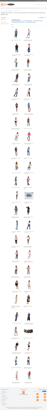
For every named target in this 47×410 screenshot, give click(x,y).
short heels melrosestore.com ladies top (27, 21)
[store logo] (8, 5)
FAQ (41, 0)
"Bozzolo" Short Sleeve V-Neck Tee (28, 129)
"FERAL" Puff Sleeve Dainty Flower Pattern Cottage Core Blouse (16, 383)
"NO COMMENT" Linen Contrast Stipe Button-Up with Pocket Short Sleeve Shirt (15, 307)
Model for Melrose (4, 404)
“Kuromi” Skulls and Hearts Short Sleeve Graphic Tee (15, 100)
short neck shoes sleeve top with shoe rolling (16, 21)
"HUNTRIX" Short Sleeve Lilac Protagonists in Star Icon (16, 262)
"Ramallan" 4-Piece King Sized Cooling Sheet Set (28, 203)
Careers (3, 403)
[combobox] (40, 5)
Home (1, 11)
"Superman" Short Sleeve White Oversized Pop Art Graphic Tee (15, 129)
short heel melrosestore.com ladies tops (38, 21)
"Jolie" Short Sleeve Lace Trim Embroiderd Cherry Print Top (28, 383)
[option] (12, 309)
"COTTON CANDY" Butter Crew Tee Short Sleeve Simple (28, 56)
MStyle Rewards (4, 396)
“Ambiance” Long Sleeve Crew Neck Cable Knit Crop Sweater (28, 218)
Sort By (39, 18)
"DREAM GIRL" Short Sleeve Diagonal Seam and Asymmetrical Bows (28, 263)
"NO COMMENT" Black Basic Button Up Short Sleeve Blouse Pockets (16, 354)
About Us (3, 402)
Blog (40, 0)
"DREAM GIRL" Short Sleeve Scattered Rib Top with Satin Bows (15, 277)
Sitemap (3, 397)
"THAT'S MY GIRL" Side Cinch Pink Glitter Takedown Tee (15, 339)
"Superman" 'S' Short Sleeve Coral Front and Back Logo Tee (28, 144)
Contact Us (3, 394)
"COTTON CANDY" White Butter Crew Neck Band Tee (28, 354)
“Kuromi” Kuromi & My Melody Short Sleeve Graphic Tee (16, 85)
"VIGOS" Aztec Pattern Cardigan (15, 188)
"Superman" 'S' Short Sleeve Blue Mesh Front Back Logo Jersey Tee (28, 115)
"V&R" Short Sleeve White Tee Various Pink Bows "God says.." (28, 85)
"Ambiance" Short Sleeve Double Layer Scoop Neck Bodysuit (28, 368)
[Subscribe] (44, 392)
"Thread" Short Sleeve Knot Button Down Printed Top (16, 292)
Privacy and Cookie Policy (5, 398)
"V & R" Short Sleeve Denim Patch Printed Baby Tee (28, 100)
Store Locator (44, 0)
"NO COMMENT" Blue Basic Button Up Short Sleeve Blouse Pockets (28, 324)
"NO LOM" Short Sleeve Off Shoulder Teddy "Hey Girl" (27, 277)
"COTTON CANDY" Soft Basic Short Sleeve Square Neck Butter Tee (28, 41)
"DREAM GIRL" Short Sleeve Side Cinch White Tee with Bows (15, 70)
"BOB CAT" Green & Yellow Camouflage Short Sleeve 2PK (15, 218)
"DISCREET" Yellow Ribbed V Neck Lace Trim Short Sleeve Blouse (28, 247)
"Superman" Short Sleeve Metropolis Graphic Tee (15, 115)
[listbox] (16, 309)
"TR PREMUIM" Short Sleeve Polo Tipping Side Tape (15, 247)
